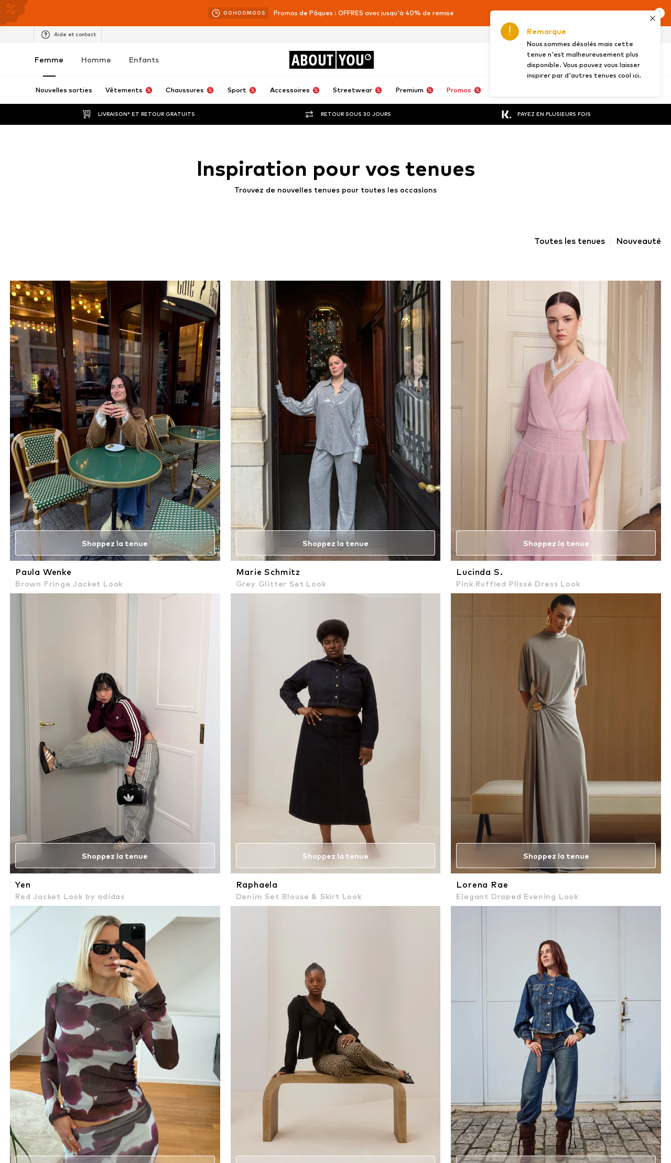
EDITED (349, 825)
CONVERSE (483, 810)
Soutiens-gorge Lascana (119, 690)
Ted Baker (353, 810)
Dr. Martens (356, 841)
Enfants (144, 59)
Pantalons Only (104, 705)
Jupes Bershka (488, 720)
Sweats (92, 736)
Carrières (163, 1088)
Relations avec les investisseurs (245, 1088)
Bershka (478, 841)
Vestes (219, 690)
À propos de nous (65, 1088)
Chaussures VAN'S (237, 751)
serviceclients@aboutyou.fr (307, 587)
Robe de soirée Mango (373, 705)
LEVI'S (90, 795)
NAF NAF (93, 825)
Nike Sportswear (492, 856)
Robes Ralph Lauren (111, 720)
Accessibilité (527, 1088)
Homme (96, 59)
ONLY (345, 856)
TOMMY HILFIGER (236, 795)
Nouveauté (638, 241)
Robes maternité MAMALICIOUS (517, 736)
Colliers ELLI (356, 736)
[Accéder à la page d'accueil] (331, 60)
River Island (355, 795)
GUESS (477, 795)
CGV (412, 1088)
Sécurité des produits (598, 1088)
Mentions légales (463, 1088)
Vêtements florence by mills (252, 720)
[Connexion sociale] (90, 961)
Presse (121, 1088)
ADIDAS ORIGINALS (496, 825)
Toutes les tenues (569, 241)
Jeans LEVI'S (357, 751)
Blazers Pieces (488, 751)
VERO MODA (228, 810)
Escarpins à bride (364, 690)
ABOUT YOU (99, 810)
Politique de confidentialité (268, 578)
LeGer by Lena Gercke (243, 825)
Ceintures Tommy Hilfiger (506, 705)
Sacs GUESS (227, 705)
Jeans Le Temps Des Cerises (382, 720)
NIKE (87, 841)
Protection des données (349, 1088)
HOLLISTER (98, 856)
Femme (49, 59)
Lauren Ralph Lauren (240, 841)
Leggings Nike (230, 736)
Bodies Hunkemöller (111, 751)
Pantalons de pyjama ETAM (510, 690)
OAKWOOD (226, 856)
